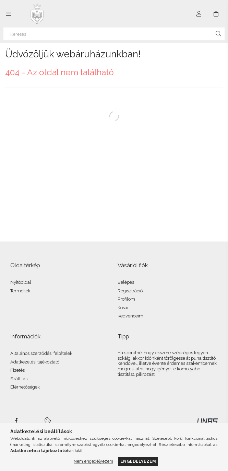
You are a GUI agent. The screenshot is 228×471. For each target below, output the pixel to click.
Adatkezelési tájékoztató (34, 362)
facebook (16, 420)
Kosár (123, 307)
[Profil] (198, 14)
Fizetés (17, 370)
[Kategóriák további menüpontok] (8, 14)
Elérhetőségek (25, 387)
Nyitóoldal (20, 282)
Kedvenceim (130, 315)
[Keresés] (114, 33)
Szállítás (18, 378)
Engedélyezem (138, 461)
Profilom (126, 299)
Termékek (20, 290)
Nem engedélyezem (93, 461)
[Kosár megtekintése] (216, 14)
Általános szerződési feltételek (41, 353)
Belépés (126, 282)
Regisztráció (130, 290)
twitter (31, 420)
